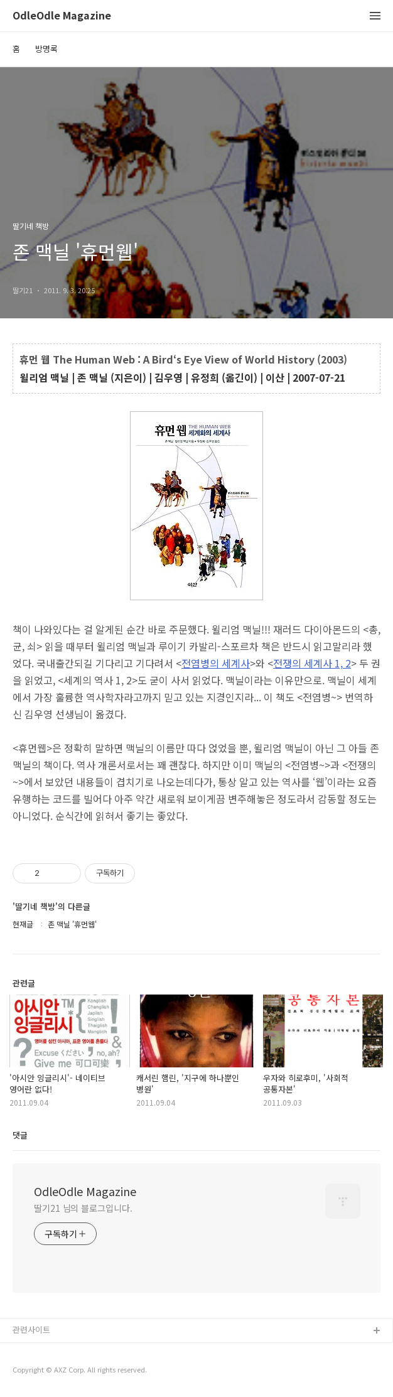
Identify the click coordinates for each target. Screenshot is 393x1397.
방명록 (46, 49)
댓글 (20, 1135)
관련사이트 (31, 1329)
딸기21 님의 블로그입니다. (83, 1208)
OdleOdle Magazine (62, 16)
